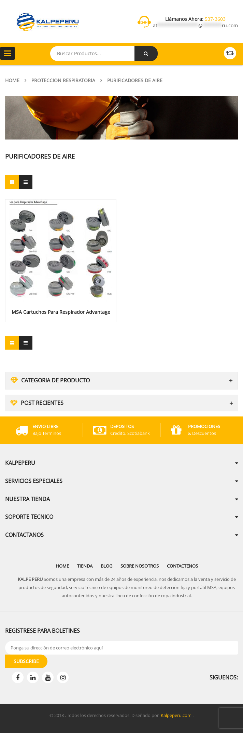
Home (12, 80)
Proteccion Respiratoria (63, 80)
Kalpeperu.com (176, 715)
